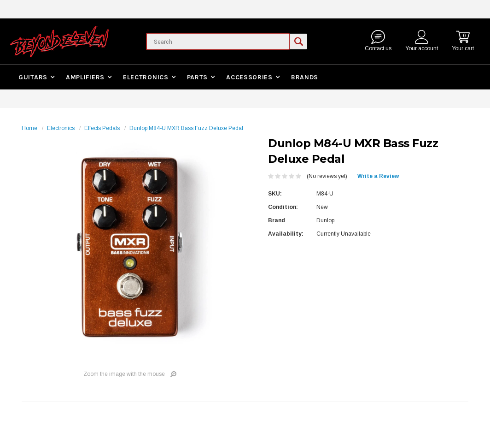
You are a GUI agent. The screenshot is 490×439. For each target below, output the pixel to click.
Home (29, 128)
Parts (197, 77)
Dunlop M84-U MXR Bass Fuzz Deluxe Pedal (186, 128)
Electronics (146, 77)
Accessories (249, 77)
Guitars (32, 77)
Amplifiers (85, 77)
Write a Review (378, 176)
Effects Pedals (102, 128)
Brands (304, 77)
